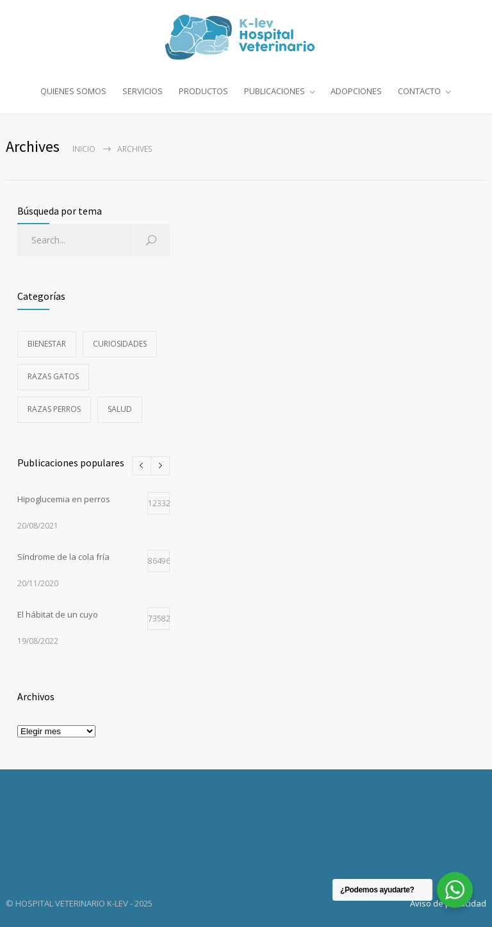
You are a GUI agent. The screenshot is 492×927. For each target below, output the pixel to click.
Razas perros (54, 409)
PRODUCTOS (203, 91)
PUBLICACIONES (274, 91)
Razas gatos (53, 376)
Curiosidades (120, 343)
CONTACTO (419, 91)
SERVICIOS (142, 91)
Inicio (83, 149)
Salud (120, 409)
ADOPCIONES (356, 91)
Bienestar (47, 343)
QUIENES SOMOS (73, 91)
